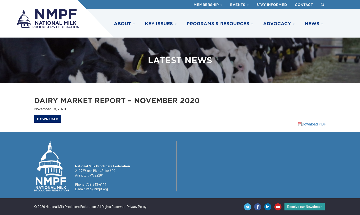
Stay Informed (271, 5)
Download (48, 119)
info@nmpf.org (97, 189)
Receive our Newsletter (304, 207)
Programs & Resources (220, 23)
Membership (208, 5)
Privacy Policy (136, 207)
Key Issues (161, 23)
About (124, 23)
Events (239, 5)
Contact (304, 5)
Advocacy (279, 23)
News (314, 23)
